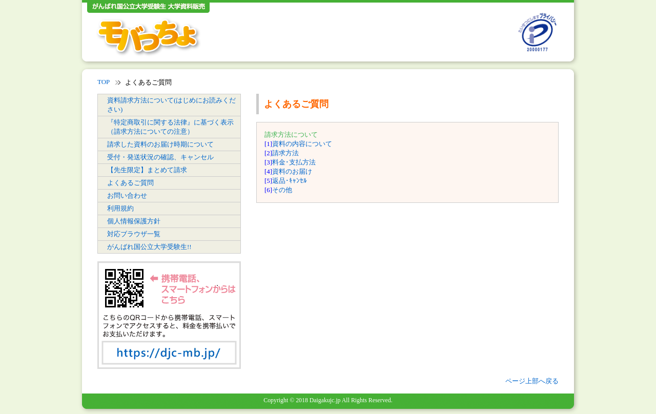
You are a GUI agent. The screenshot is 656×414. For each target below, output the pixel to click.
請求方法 (285, 153)
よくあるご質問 (130, 183)
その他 (282, 190)
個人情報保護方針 (133, 221)
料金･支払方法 (294, 162)
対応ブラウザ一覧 (133, 234)
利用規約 (120, 208)
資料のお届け (292, 171)
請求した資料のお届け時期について (160, 144)
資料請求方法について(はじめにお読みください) (171, 104)
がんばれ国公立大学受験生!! (149, 247)
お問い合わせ (127, 195)
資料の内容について (302, 144)
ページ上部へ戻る (532, 381)
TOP (103, 82)
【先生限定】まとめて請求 (147, 170)
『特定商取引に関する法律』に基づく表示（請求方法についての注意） (170, 126)
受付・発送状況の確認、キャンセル (160, 157)
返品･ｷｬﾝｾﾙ (289, 180)
